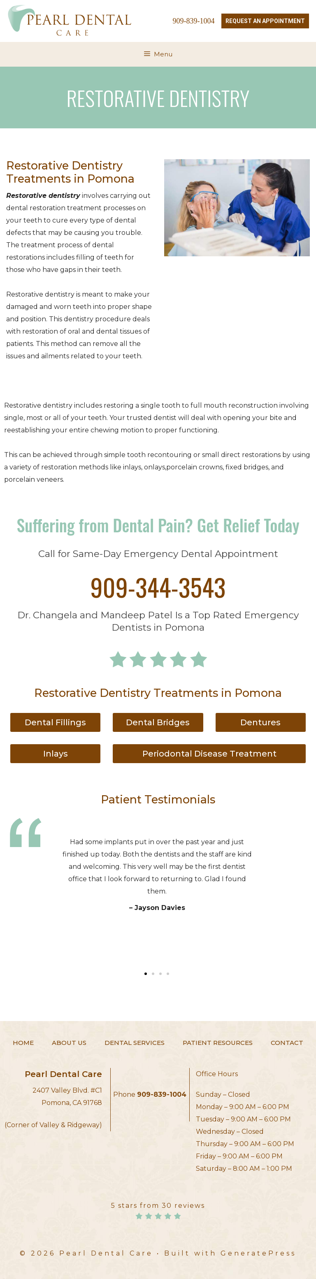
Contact (287, 1043)
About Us (69, 1043)
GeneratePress (258, 1253)
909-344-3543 (158, 586)
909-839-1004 (194, 21)
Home (23, 1043)
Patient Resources (218, 1043)
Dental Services (135, 1043)
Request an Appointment (265, 21)
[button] (145, 974)
